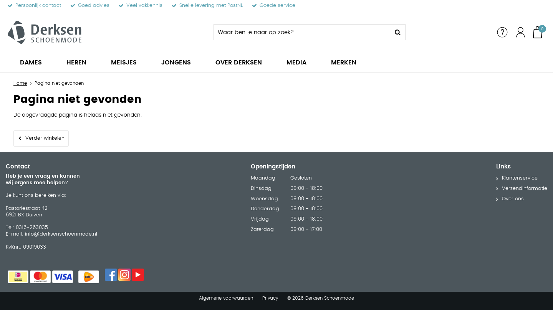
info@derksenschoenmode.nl (61, 234)
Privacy (270, 298)
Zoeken (397, 32)
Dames (31, 62)
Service (502, 32)
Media (296, 62)
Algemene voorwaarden (226, 298)
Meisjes (124, 62)
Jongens (176, 62)
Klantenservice (520, 178)
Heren (76, 62)
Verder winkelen (45, 138)
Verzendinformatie (524, 188)
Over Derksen (238, 62)
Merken (343, 62)
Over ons (513, 198)
